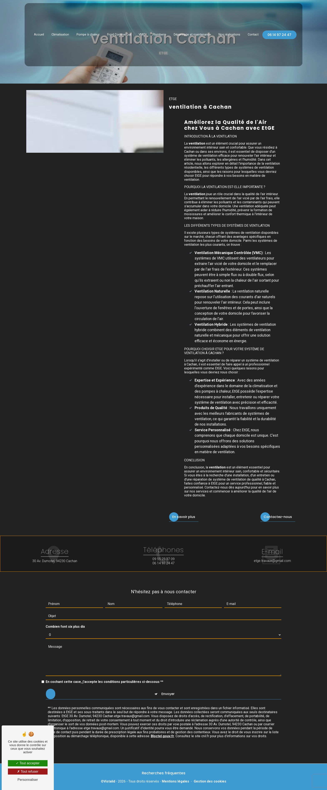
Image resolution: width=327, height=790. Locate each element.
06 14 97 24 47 (279, 33)
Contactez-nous (278, 516)
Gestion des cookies (210, 781)
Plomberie (159, 32)
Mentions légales (175, 781)
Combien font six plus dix (65, 618)
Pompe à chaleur (88, 32)
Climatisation (60, 32)
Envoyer (168, 685)
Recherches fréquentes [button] (163, 773)
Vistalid (109, 781)
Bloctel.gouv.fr (162, 727)
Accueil (39, 32)
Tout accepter (27, 763)
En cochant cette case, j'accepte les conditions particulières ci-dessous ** (104, 673)
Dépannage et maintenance (192, 32)
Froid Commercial (119, 32)
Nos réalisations (229, 32)
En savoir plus (183, 516)
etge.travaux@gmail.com (272, 552)
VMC (142, 32)
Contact (253, 32)
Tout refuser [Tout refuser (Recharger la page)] (27, 771)
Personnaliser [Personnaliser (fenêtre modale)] (28, 779)
